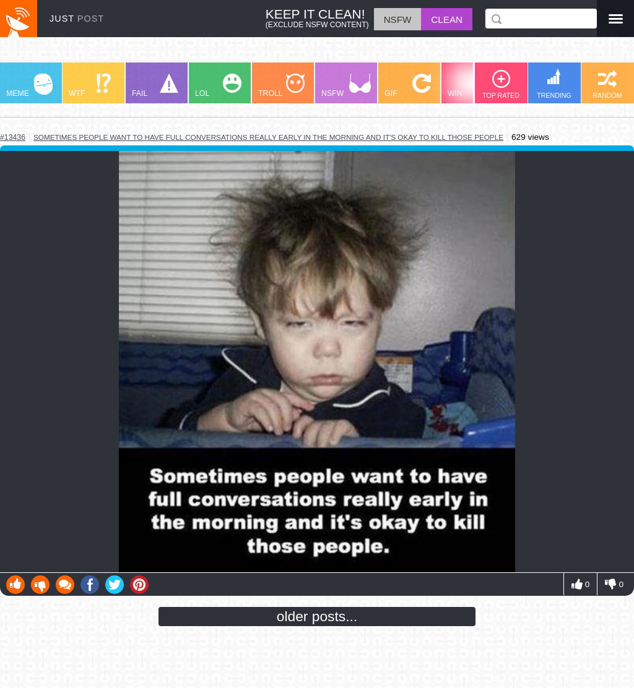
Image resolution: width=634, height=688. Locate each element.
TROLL (281, 86)
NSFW (346, 86)
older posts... (317, 616)
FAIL (155, 86)
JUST (77, 19)
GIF (407, 86)
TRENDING (554, 84)
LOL (218, 86)
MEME (29, 86)
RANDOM (607, 84)
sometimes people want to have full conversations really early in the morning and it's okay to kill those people (268, 137)
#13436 (12, 137)
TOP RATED (500, 84)
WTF (90, 86)
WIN (471, 86)
